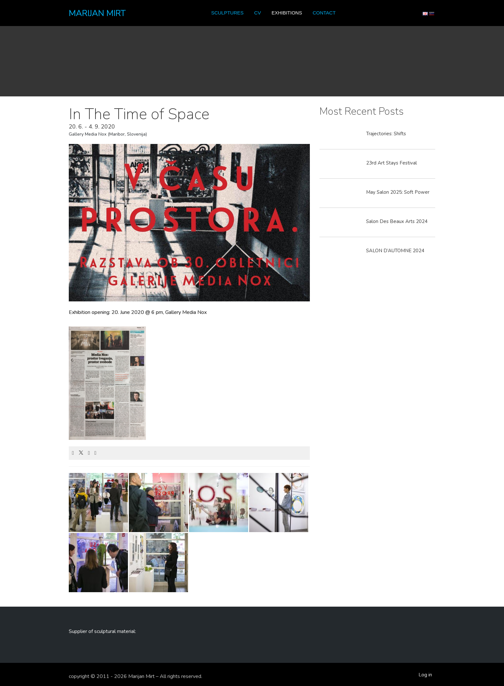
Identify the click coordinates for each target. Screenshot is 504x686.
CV (257, 12)
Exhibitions (287, 12)
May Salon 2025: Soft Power (397, 192)
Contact (324, 12)
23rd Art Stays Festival (391, 163)
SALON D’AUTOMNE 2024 (395, 250)
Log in (425, 674)
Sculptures (227, 12)
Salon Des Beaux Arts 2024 (397, 221)
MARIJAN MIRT (97, 13)
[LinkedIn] (89, 453)
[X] (81, 453)
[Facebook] (73, 453)
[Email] (95, 453)
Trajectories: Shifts (386, 133)
